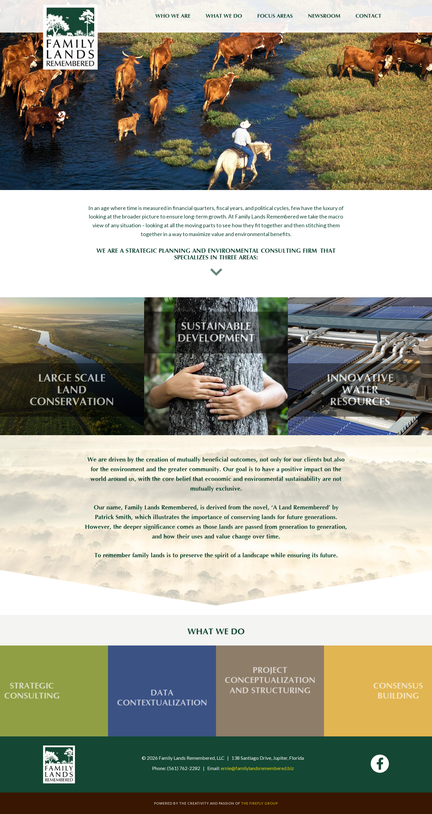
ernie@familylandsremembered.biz (257, 768)
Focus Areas (275, 15)
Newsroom (324, 15)
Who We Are (173, 15)
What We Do (224, 15)
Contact (368, 15)
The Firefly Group (259, 803)
